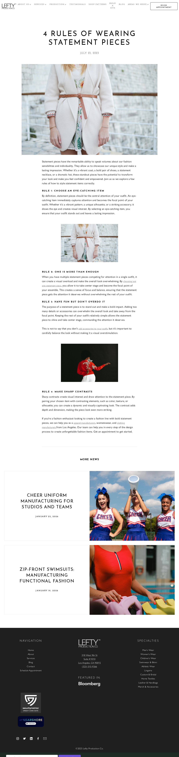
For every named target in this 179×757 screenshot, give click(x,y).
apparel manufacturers (84, 422)
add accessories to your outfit (93, 328)
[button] (24, 4)
